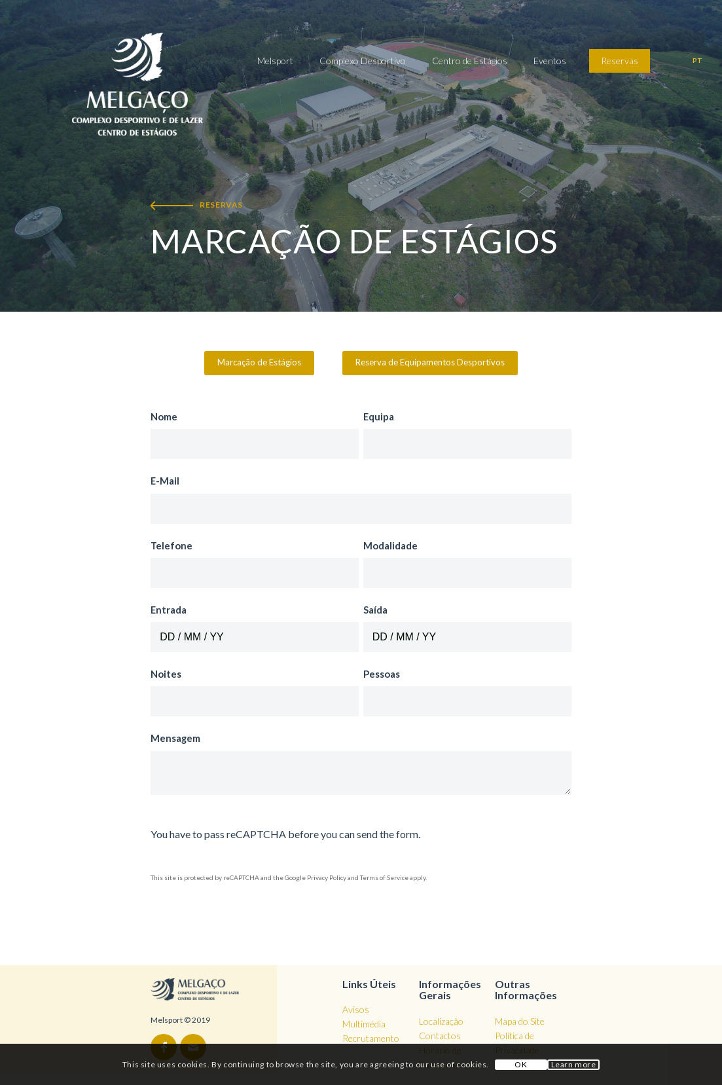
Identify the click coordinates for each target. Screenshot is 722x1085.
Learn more (573, 1064)
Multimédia (364, 1023)
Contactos (440, 1035)
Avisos (355, 1009)
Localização (441, 1021)
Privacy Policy (326, 877)
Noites (169, 674)
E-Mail (168, 481)
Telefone (174, 545)
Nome (167, 416)
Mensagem (178, 738)
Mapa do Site (520, 1021)
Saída (378, 610)
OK (520, 1064)
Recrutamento (370, 1038)
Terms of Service (384, 877)
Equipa (381, 416)
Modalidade (393, 545)
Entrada (171, 610)
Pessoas (384, 674)
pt (697, 60)
